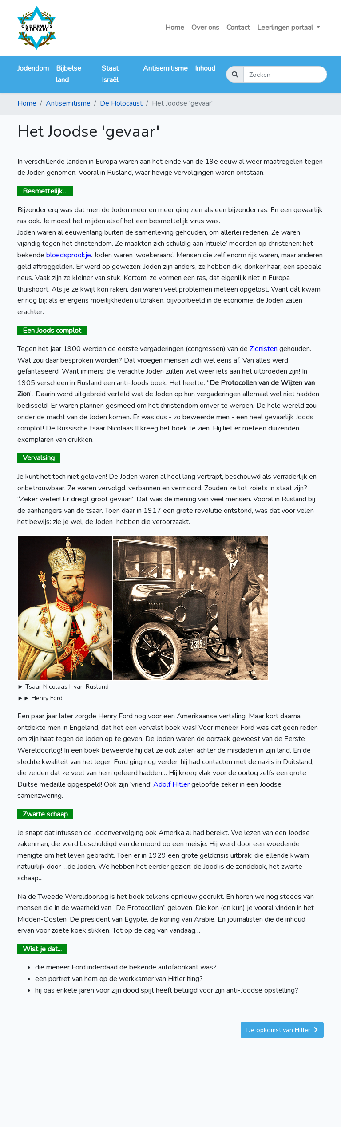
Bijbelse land (68, 74)
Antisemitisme (165, 68)
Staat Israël (110, 74)
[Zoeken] (285, 74)
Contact (238, 27)
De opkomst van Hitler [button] (282, 1029)
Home (174, 27)
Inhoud (205, 68)
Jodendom (33, 68)
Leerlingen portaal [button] (286, 27)
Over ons (205, 27)
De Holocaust (121, 103)
